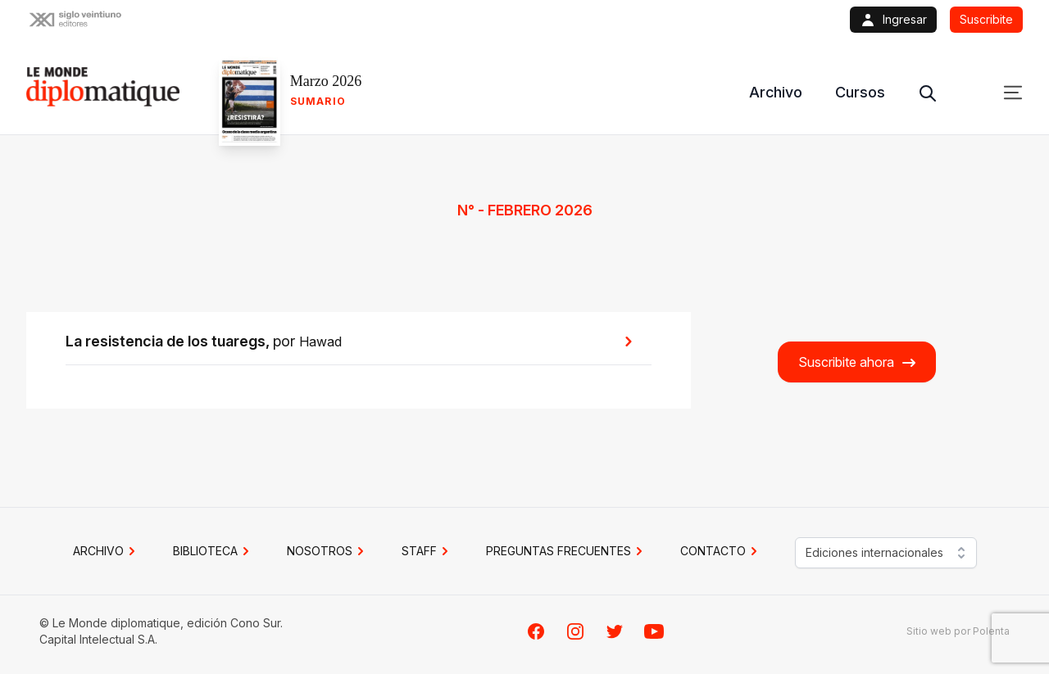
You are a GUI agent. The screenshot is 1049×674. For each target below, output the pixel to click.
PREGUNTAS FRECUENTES (566, 551)
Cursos (860, 92)
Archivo (775, 92)
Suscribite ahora (857, 362)
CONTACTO (721, 551)
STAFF (427, 551)
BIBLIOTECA (213, 551)
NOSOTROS (328, 551)
